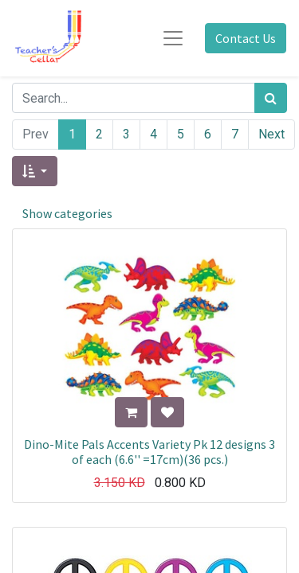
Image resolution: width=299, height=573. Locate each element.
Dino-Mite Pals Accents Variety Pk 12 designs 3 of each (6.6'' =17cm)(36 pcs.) (149, 451)
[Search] (270, 98)
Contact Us (245, 38)
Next (271, 134)
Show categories (67, 213)
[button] (34, 171)
